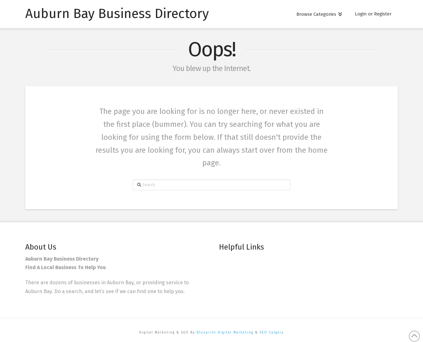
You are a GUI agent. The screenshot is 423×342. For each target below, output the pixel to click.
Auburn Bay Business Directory (117, 13)
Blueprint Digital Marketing (225, 332)
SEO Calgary (271, 332)
